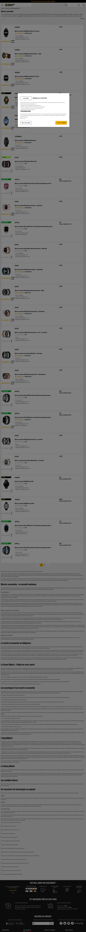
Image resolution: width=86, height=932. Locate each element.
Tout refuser (26, 98)
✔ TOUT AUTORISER (61, 122)
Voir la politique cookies (25, 111)
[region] (43, 110)
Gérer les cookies (26, 122)
